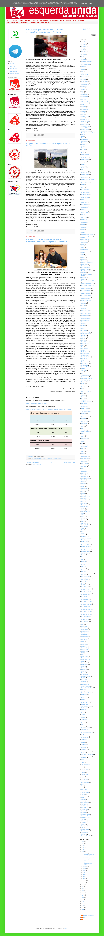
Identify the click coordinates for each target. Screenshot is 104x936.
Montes (83, 491)
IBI (82, 388)
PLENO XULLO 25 (85, 618)
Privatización (84, 644)
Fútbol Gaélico (84, 365)
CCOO (82, 187)
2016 (83, 892)
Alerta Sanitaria (84, 81)
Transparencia (84, 779)
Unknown (85, 917)
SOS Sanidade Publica (86, 756)
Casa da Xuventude (85, 182)
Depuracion (83, 260)
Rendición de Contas (85, 676)
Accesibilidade (84, 63)
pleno (82, 583)
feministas (83, 340)
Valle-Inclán (83, 804)
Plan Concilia (84, 574)
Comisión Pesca (84, 216)
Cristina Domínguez (85, 251)
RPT (82, 691)
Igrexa (82, 393)
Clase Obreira (84, 202)
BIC (82, 151)
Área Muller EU (84, 101)
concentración (84, 226)
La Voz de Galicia (13, 68)
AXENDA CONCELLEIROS (13, 22)
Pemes (82, 563)
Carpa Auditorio (84, 171)
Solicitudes (83, 752)
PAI (82, 531)
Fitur (82, 346)
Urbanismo (83, 799)
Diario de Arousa (13, 65)
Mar (82, 468)
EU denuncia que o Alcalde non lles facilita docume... (89, 855)
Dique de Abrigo (84, 265)
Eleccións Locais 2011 (86, 290)
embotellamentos (85, 298)
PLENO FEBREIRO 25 (86, 591)
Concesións (83, 227)
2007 (83, 909)
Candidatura (84, 167)
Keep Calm (83, 413)
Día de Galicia (84, 264)
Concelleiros (84, 222)
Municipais (83, 498)
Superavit (83, 759)
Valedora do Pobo (85, 802)
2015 (83, 894)
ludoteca (83, 451)
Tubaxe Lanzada (85, 791)
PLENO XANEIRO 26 (86, 614)
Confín (82, 229)
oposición (83, 518)
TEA (82, 767)
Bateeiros (83, 144)
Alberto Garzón (84, 74)
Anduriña (83, 89)
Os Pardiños (84, 526)
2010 (83, 903)
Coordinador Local (85, 239)
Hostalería (83, 385)
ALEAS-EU (83, 78)
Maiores (83, 453)
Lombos (83, 448)
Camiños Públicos (85, 159)
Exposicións (84, 335)
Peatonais (83, 561)
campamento (84, 161)
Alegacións (83, 79)
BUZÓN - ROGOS (45, 22)
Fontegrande (84, 358)
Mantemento (84, 466)
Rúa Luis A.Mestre (85, 702)
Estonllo (83, 323)
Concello (36, 136)
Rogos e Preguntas (53, 458)
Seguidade (83, 726)
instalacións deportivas (86, 401)
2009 (83, 905)
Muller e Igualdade (85, 494)
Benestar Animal (84, 147)
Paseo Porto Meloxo (85, 551)
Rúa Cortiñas (84, 694)
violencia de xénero (85, 814)
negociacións (84, 503)
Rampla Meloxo (84, 664)
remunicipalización (85, 674)
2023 (83, 847)
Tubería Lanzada (85, 792)
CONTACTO (35, 20)
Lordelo (83, 450)
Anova (82, 91)
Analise (83, 87)
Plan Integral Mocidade (86, 578)
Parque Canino (84, 541)
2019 (83, 886)
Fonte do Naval (84, 355)
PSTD (82, 654)
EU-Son (83, 328)
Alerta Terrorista (84, 83)
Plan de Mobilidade (85, 576)
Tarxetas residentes (85, 764)
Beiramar (83, 146)
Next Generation (84, 504)
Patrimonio (83, 554)
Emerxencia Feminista (86, 300)
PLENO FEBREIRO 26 (86, 593)
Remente (83, 672)
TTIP (82, 787)
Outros (82, 528)
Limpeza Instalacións (85, 440)
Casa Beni (83, 176)
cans (82, 169)
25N (82, 48)
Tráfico (82, 777)
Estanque (83, 321)
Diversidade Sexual (85, 267)
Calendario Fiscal (85, 154)
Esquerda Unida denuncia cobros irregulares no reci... (88, 859)
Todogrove (12, 63)
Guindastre (83, 381)
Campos (83, 164)
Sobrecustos (84, 744)
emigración (83, 303)
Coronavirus (84, 242)
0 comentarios (30, 134)
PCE (82, 556)
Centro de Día (84, 196)
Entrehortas (83, 308)
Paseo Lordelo (84, 548)
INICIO (8, 20)
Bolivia (82, 152)
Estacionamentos (85, 320)
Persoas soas (84, 569)
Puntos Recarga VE (85, 659)
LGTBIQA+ (83, 430)
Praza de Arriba (84, 638)
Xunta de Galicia (85, 829)
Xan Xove (83, 824)
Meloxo (83, 475)
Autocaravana (84, 119)
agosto (84, 870)
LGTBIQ (83, 428)
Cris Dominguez (84, 249)
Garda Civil (83, 370)
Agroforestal (84, 73)
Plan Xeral (83, 581)
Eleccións (83, 279)
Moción (83, 486)
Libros (82, 433)
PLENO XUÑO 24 (85, 619)
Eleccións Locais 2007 (86, 288)
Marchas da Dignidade (86, 470)
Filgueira (83, 345)
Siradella (83, 742)
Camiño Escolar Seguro (86, 156)
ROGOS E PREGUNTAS (78, 20)
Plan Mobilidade (84, 579)
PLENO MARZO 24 (85, 598)
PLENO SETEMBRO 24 (86, 608)
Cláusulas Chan (84, 204)
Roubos (83, 689)
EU (82, 327)
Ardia (82, 98)
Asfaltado (83, 107)
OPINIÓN (83, 516)
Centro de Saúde (85, 197)
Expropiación (84, 337)
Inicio (51, 462)
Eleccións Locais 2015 (86, 292)
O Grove (83, 509)
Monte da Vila (84, 490)
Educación (83, 277)
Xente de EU (84, 825)
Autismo (83, 117)
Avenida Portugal (85, 124)
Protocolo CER (84, 649)
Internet (83, 405)
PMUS (82, 624)
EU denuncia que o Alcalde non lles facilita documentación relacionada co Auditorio (44, 31)
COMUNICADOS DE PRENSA (57, 20)
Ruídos (82, 711)
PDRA (82, 559)
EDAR (82, 275)
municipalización (85, 499)
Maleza (83, 455)
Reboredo (83, 666)
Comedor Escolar (85, 212)
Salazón (83, 714)
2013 (83, 897)
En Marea (83, 307)
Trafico (82, 776)
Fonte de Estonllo (85, 353)
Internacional (84, 403)
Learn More (84, 3)
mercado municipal (85, 478)
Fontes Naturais (84, 361)
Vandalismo (83, 805)
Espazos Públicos (85, 315)
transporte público (85, 782)
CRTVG (83, 252)
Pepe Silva (83, 568)
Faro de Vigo (12, 66)
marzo (84, 878)
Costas (82, 244)
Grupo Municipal (84, 380)
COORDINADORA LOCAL (25, 20)
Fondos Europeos (85, 351)
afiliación (83, 69)
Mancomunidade (85, 456)
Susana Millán (84, 761)
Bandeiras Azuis (84, 139)
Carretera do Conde (85, 172)
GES (82, 373)
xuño (84, 872)
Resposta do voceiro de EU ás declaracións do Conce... (88, 863)
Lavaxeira (83, 420)
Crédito (83, 247)
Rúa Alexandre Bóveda (86, 692)
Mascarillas (83, 473)
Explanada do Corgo (85, 332)
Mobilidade (83, 483)
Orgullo (83, 521)
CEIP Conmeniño (85, 189)
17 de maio (83, 43)
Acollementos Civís (85, 64)
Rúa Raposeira (84, 704)
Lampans (83, 415)
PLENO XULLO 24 (85, 616)
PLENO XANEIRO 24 (86, 611)
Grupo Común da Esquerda (87, 378)
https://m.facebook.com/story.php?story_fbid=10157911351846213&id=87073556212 (48, 409)
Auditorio (33, 136)
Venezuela (83, 810)
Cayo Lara (83, 186)
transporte (83, 781)
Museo (82, 501)
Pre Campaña (84, 639)
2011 (83, 901)
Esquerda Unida (84, 317)
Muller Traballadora (85, 496)
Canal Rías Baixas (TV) (15, 73)
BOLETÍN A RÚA (35, 22)
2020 (83, 884)
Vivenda (83, 819)
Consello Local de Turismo (87, 234)
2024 (83, 845)
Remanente (83, 671)
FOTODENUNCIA (25, 22)
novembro (85, 866)
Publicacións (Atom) (37, 464)
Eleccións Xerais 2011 (86, 297)
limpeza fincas (84, 438)
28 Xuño (83, 49)
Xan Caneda (84, 822)
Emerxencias (84, 302)
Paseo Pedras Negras (86, 549)
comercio (83, 214)
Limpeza (83, 436)
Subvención (59, 458)
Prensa (82, 641)
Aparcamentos (84, 96)
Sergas (82, 734)
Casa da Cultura (84, 177)
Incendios (83, 398)
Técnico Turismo (85, 769)
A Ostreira (83, 54)
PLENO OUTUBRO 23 (86, 603)
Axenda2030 (84, 127)
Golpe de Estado (85, 376)
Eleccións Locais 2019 (86, 293)
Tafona (82, 762)
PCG (82, 558)
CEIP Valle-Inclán (85, 192)
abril (84, 876)
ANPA (82, 92)
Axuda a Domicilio (85, 129)
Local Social (84, 446)
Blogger (65, 928)
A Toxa (82, 58)
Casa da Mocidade (85, 181)
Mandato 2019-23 (85, 458)
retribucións (83, 682)
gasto (82, 371)
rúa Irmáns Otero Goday (86, 701)
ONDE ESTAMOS (44, 20)
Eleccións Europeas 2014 (86, 287)
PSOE (82, 652)
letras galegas (84, 423)
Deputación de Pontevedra (87, 262)
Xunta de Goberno (85, 830)
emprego (83, 305)
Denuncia (41, 136)
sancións (83, 717)
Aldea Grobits (84, 76)
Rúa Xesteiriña (84, 707)
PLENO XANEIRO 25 (86, 613)
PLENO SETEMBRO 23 (86, 606)
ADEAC (83, 66)
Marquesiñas (84, 471)
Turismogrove (84, 796)
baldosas (83, 134)
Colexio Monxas (84, 207)
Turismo (83, 794)
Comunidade (84, 219)
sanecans (83, 721)
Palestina (83, 533)
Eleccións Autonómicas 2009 (87, 280)
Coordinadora (84, 241)
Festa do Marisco (85, 341)
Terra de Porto (84, 771)
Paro (82, 539)
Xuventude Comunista (86, 835)
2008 (83, 907)
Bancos (83, 137)
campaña (83, 162)
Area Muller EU (84, 99)
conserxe (83, 237)
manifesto (83, 461)
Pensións (83, 564)
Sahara (83, 712)
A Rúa (82, 56)
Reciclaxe (83, 667)
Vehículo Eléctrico (85, 807)
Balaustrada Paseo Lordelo (87, 132)
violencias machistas (85, 817)
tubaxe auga (84, 789)
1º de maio (83, 44)
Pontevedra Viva (13, 71)
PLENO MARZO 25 (85, 599)
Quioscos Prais (84, 662)
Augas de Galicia (85, 116)
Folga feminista (84, 348)
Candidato (83, 166)
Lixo (36, 232)
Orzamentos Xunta (85, 524)
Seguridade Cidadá (85, 727)
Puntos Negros (84, 657)
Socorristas (83, 747)
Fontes (82, 360)
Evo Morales (84, 330)
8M (82, 53)
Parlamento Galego (85, 538)
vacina (82, 801)
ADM (32, 458)
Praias (82, 632)
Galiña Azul (83, 368)
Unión (82, 797)
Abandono (83, 59)
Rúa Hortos (83, 699)
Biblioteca (83, 149)
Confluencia (83, 231)
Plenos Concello (45, 458)
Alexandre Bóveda (85, 84)
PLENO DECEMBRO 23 (86, 588)
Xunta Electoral (84, 832)
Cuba (82, 254)
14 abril (83, 41)
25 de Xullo (83, 46)
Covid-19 (83, 245)
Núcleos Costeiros (85, 506)
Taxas (38, 232)
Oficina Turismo (84, 514)
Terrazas (83, 772)
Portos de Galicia (85, 631)
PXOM (82, 661)
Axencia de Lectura (85, 126)
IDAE (82, 390)
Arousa (82, 104)
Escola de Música (85, 310)
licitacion (83, 435)
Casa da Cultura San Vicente (87, 179)
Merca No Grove (85, 476)
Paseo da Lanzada (85, 546)
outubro (84, 868)
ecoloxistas (83, 272)
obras (82, 513)
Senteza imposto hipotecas (87, 732)
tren (82, 784)
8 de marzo (83, 51)
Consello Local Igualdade (86, 236)
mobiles (83, 481)
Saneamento (84, 719)
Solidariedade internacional (87, 754)
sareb (82, 724)
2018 (83, 888)
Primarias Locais (85, 643)
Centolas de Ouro (85, 194)
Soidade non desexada (86, 751)
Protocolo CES (84, 651)
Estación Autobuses (85, 318)
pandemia (83, 534)
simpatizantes (84, 739)
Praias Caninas (84, 634)
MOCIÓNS (68, 20)
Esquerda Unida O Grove (88, 915)
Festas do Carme (85, 343)
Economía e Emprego (86, 274)
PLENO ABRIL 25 (85, 586)
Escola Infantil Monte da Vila (87, 312)
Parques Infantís (84, 543)
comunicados (84, 217)
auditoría (83, 112)
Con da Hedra (84, 221)
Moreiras (83, 493)
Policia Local (84, 626)
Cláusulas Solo (84, 206)
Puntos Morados (84, 656)
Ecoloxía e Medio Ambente (87, 270)
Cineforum (83, 201)
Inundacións (84, 406)
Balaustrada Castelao (86, 131)
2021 (83, 851)
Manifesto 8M (84, 465)
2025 (83, 843)
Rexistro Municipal (85, 684)
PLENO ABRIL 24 (85, 584)
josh (84, 919)
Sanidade (83, 722)
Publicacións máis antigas (69, 462)
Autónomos (83, 122)
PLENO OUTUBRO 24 (86, 604)
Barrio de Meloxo (85, 142)
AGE (82, 71)
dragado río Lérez (85, 269)
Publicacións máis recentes (33, 462)
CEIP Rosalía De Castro (86, 191)
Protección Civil (84, 647)
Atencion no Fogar (85, 109)
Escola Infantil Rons (85, 313)
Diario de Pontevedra (14, 70)
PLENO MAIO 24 (85, 594)
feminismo (83, 338)
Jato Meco (83, 410)
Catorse (83, 184)
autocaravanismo (85, 121)
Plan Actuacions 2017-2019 (87, 573)
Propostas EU (84, 646)
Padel (82, 529)
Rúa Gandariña (84, 697)
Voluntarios (83, 820)
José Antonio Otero (85, 411)
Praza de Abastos (85, 636)
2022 (83, 849)
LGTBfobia (83, 425)
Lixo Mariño (83, 445)
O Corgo (83, 508)
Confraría (83, 232)
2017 (83, 890)
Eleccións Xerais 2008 (86, 295)
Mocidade (83, 485)
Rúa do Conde (84, 696)
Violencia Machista (85, 815)
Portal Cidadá (84, 628)
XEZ (82, 827)
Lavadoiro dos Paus (85, 416)
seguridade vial (84, 729)
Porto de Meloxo (84, 629)
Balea (82, 136)
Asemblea (83, 106)
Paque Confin (84, 536)
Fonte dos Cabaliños (85, 356)
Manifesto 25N (84, 463)
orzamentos (39, 458)
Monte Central (84, 488)
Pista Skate (83, 571)
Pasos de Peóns (84, 553)
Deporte (35, 458)
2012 (83, 899)
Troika (82, 785)
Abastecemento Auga (86, 61)
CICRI (82, 199)
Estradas (83, 325)
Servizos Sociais (85, 737)
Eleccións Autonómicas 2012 (87, 283)
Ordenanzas (84, 519)
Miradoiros (83, 479)
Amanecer (83, 86)
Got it (90, 3)
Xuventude (83, 834)
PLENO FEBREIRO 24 (86, 589)
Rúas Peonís (84, 709)
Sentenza (83, 731)
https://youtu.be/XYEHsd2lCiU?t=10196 (36, 403)
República (83, 677)
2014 (83, 895)
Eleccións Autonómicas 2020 (87, 285)
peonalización (84, 566)
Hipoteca (83, 383)
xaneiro (84, 882)
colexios (83, 209)
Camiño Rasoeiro (85, 157)
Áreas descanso (84, 103)
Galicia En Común (85, 366)
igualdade (83, 395)
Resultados (83, 681)
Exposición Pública (85, 333)
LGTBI (82, 426)
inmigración (83, 400)
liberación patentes (85, 431)
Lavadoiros (83, 418)
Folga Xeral (83, 350)
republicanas (84, 679)
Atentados (83, 111)
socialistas (83, 746)
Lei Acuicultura (84, 421)
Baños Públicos (84, 141)
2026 (83, 841)
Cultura (83, 256)
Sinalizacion (84, 741)
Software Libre (84, 749)
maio (84, 874)
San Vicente (84, 716)
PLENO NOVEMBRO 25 (86, 601)
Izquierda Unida (84, 408)
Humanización (84, 386)
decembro (85, 853)
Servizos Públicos (85, 736)
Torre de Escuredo (85, 774)
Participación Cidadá (85, 544)
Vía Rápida (83, 812)
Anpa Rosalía (84, 94)
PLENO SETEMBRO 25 (86, 609)
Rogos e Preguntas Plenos (87, 687)
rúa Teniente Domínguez (86, 706)
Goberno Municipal (85, 375)
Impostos (83, 396)
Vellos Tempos (84, 809)
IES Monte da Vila (85, 391)
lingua (82, 441)
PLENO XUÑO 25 (85, 621)
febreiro (84, 880)
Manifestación (84, 460)
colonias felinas (84, 211)
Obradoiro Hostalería (85, 511)
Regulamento (84, 669)
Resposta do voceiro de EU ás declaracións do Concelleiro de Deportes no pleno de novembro (46, 240)
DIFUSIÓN (14, 20)
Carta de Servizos (85, 174)
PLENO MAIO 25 (85, 596)
